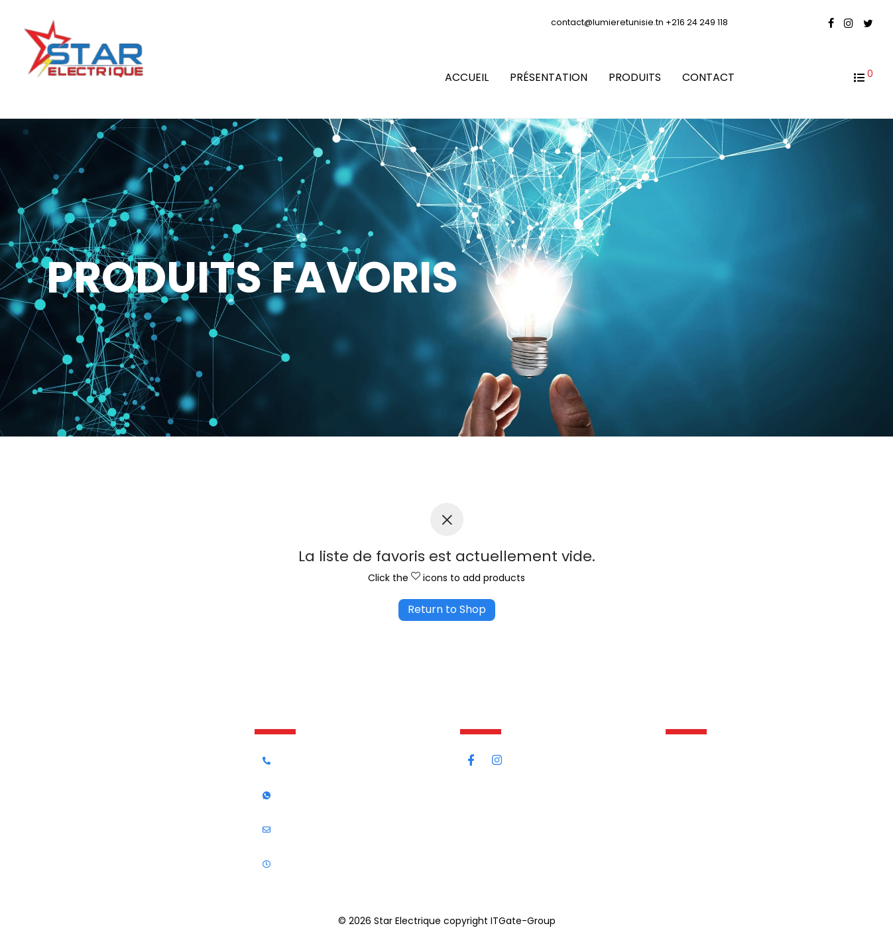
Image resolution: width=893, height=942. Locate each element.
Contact (708, 77)
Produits (635, 77)
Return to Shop (447, 609)
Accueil (467, 77)
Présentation (548, 77)
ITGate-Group (523, 920)
